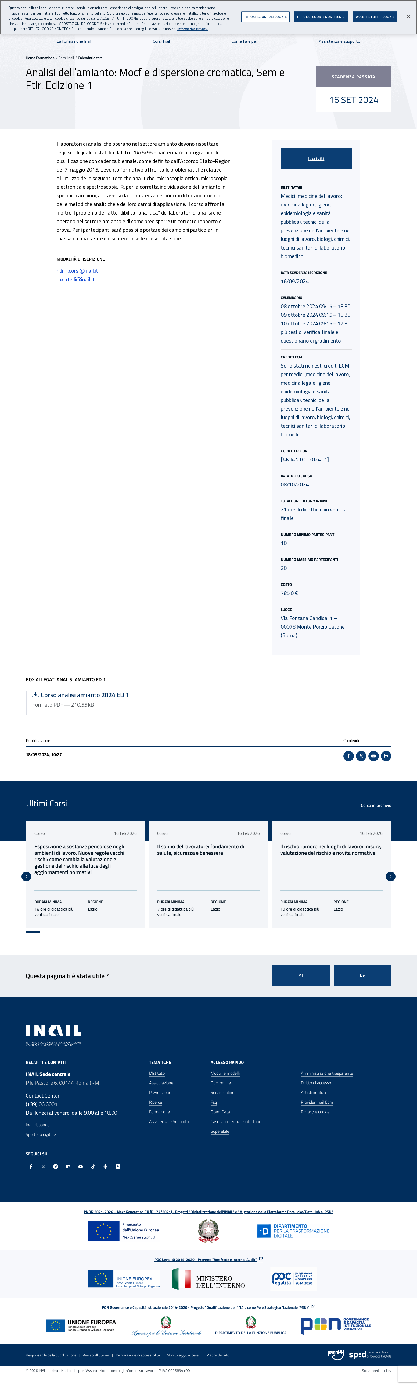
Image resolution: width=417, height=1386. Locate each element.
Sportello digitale (41, 1128)
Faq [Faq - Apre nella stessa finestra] (214, 1095)
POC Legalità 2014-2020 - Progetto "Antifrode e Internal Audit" (205, 1253)
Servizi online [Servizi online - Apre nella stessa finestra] (222, 1086)
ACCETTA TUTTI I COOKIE (375, 14)
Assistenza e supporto (339, 41)
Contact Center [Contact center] (43, 1089)
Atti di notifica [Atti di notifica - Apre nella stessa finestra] (313, 1086)
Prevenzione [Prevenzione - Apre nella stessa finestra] (160, 1086)
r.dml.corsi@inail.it (77, 270)
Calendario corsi (90, 57)
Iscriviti (316, 158)
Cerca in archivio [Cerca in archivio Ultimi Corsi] (376, 805)
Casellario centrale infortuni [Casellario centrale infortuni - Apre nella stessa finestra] (235, 1115)
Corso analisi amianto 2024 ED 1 (86, 695)
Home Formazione (40, 57)
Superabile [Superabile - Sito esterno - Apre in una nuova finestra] (220, 1124)
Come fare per (244, 41)
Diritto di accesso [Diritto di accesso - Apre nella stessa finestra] (316, 1076)
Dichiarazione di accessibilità (138, 1348)
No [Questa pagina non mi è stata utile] (362, 969)
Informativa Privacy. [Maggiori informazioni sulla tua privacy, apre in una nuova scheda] (192, 27)
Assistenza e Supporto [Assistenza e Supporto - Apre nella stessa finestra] (169, 1115)
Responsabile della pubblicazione (51, 1348)
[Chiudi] (408, 14)
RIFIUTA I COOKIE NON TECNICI (321, 14)
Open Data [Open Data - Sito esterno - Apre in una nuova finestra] (220, 1105)
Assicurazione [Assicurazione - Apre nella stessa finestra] (161, 1076)
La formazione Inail (74, 41)
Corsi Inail (161, 41)
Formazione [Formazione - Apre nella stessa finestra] (159, 1105)
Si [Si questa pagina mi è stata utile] (301, 969)
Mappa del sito (217, 1348)
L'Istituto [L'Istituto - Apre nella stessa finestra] (157, 1066)
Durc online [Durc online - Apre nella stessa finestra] (221, 1076)
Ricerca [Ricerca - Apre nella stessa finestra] (155, 1095)
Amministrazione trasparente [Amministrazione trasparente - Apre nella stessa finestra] (327, 1066)
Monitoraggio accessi (183, 1348)
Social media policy (376, 1364)
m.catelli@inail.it (76, 279)
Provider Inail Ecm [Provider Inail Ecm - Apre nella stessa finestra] (317, 1095)
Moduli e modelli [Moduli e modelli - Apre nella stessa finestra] (225, 1066)
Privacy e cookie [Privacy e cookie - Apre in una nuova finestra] (315, 1105)
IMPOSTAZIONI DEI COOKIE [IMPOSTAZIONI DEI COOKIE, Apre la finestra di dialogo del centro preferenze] (265, 14)
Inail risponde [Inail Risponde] (37, 1118)
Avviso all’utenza (96, 1348)
